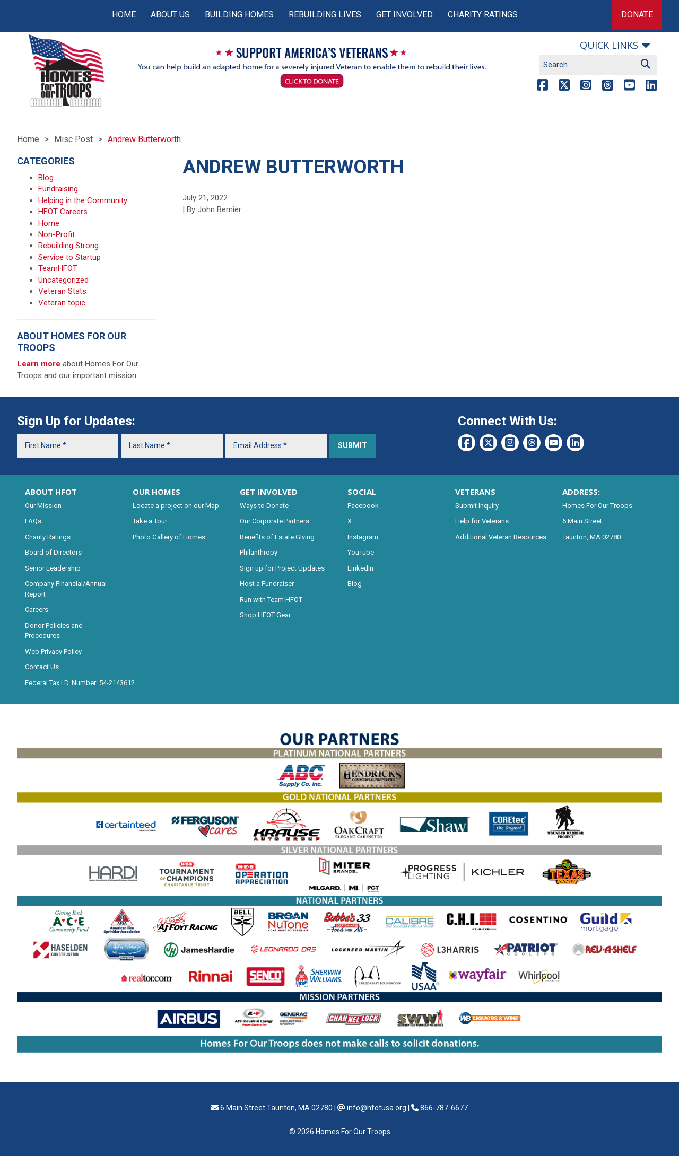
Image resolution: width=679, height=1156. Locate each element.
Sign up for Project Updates (282, 568)
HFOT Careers (63, 211)
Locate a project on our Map (176, 506)
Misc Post (73, 139)
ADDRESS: (581, 491)
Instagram (362, 537)
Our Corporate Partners (274, 521)
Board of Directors (53, 552)
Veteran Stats (62, 291)
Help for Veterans (482, 521)
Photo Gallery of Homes (169, 537)
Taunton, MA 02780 (591, 537)
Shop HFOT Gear (265, 615)
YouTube (360, 552)
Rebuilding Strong (68, 245)
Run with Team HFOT (271, 599)
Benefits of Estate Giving (277, 537)
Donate (637, 15)
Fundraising (58, 189)
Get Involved (404, 15)
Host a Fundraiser (267, 584)
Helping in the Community (82, 200)
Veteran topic (61, 303)
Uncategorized (63, 280)
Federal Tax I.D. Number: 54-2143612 (80, 683)
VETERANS (475, 491)
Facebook (363, 506)
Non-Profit (56, 234)
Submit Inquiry (477, 506)
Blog (46, 177)
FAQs (33, 521)
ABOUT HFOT (51, 491)
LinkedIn (360, 568)
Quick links (609, 45)
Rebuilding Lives (325, 15)
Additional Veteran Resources (500, 537)
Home (124, 15)
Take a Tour (150, 521)
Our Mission (43, 506)
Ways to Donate (264, 506)
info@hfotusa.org (376, 1108)
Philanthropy (258, 552)
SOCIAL (361, 491)
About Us (170, 15)
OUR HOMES (156, 491)
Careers (36, 610)
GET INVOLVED (269, 491)
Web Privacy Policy (53, 651)
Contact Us (42, 667)
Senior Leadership (53, 568)
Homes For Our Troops (597, 506)
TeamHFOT (57, 268)
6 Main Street (582, 521)
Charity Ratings (483, 15)
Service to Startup (69, 257)
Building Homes (239, 15)
